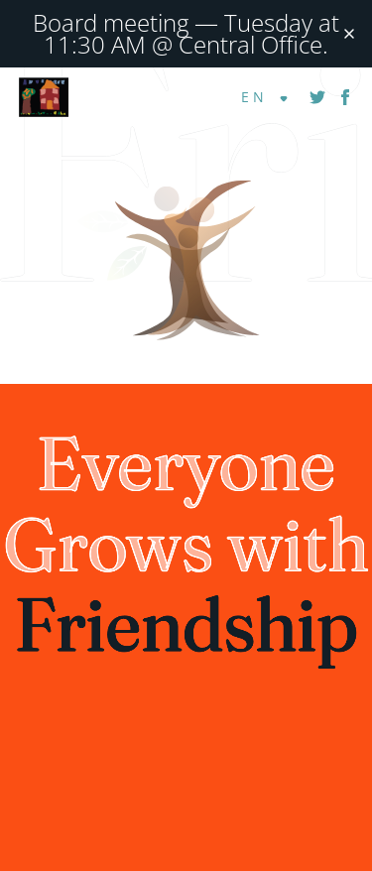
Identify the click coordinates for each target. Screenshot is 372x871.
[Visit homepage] (186, 204)
